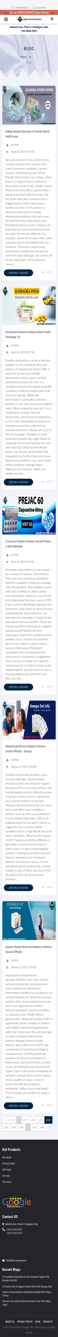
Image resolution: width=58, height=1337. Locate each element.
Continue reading (18, 272)
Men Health (6, 1157)
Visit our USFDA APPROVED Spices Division (29, 12)
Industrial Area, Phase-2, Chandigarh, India (29, 27)
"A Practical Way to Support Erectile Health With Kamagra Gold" (27, 1286)
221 (41, 1119)
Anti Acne (6, 1175)
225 (21, 1127)
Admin (16, 145)
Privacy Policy (25, 1321)
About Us (10, 1321)
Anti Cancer (6, 1181)
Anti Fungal (6, 1169)
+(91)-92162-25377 (14, 1229)
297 (34, 1127)
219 (25, 1119)
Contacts (48, 1321)
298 (42, 1127)
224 (14, 1127)
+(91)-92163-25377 (29, 30)
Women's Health (8, 1163)
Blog (37, 1321)
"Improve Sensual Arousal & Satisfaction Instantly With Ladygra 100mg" (26, 1293)
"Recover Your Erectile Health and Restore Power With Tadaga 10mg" (26, 1302)
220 (33, 1119)
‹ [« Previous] (4, 1119)
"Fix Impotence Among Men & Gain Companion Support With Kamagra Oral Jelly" (25, 1278)
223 (6, 1127)
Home (24, 57)
